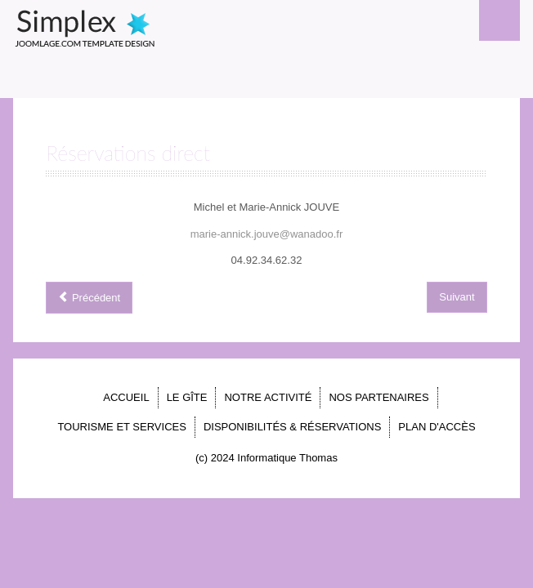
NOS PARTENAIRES (378, 397)
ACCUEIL (126, 397)
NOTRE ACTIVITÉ (267, 397)
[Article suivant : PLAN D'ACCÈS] (456, 297)
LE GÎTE (187, 397)
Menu (499, 20)
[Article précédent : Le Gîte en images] (89, 298)
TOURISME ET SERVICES (121, 427)
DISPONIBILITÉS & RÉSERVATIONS (292, 427)
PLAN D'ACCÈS (436, 427)
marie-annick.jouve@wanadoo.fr (266, 234)
